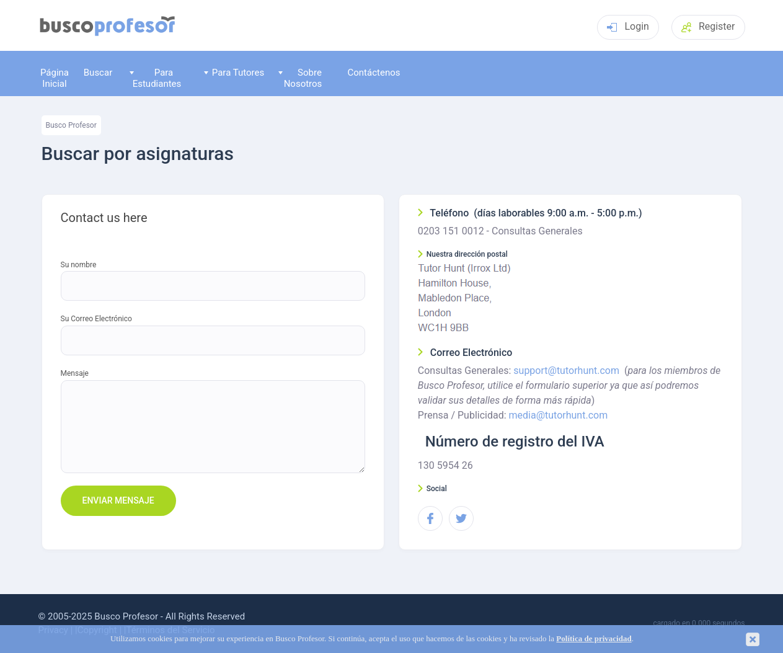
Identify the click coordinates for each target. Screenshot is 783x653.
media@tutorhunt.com (558, 415)
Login (627, 26)
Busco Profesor (71, 125)
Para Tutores (234, 72)
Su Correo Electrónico (96, 319)
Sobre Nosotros (300, 78)
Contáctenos (374, 72)
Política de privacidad (593, 638)
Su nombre (79, 265)
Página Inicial (54, 78)
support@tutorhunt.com (566, 370)
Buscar (98, 72)
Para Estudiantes (155, 78)
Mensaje (75, 374)
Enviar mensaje (118, 500)
